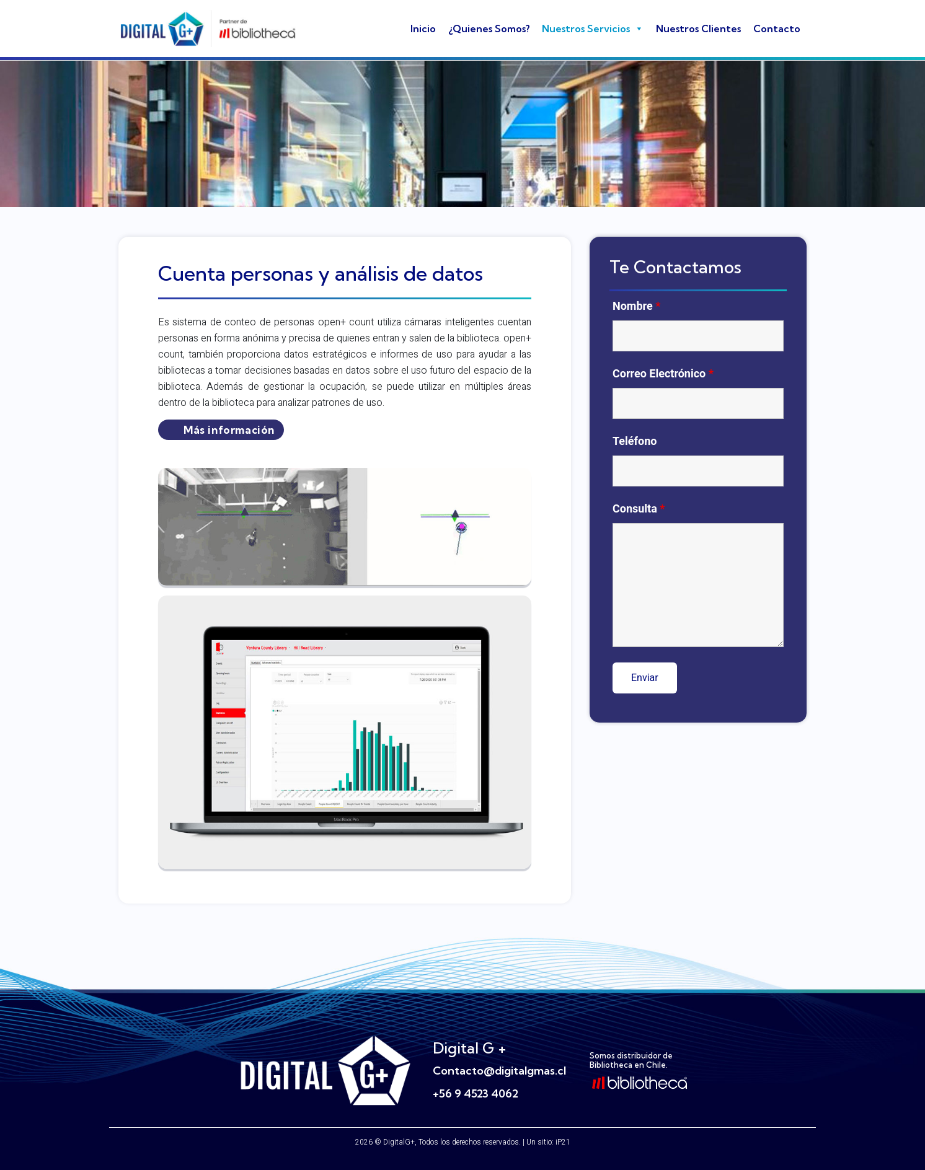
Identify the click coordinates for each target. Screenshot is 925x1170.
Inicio (423, 28)
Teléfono (635, 441)
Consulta (639, 509)
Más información (229, 429)
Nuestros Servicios (593, 28)
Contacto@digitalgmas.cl (499, 1070)
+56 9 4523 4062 (475, 1093)
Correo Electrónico (663, 373)
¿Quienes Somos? (488, 28)
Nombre (636, 306)
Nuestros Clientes (698, 28)
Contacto (776, 28)
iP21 (562, 1142)
